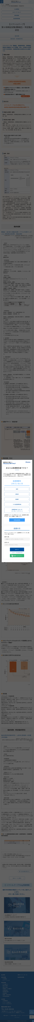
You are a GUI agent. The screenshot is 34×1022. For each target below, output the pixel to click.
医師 (17, 489)
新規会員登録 (17, 520)
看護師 (17, 499)
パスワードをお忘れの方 (17, 552)
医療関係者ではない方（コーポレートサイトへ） (17, 510)
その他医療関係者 (17, 504)
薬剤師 (17, 494)
